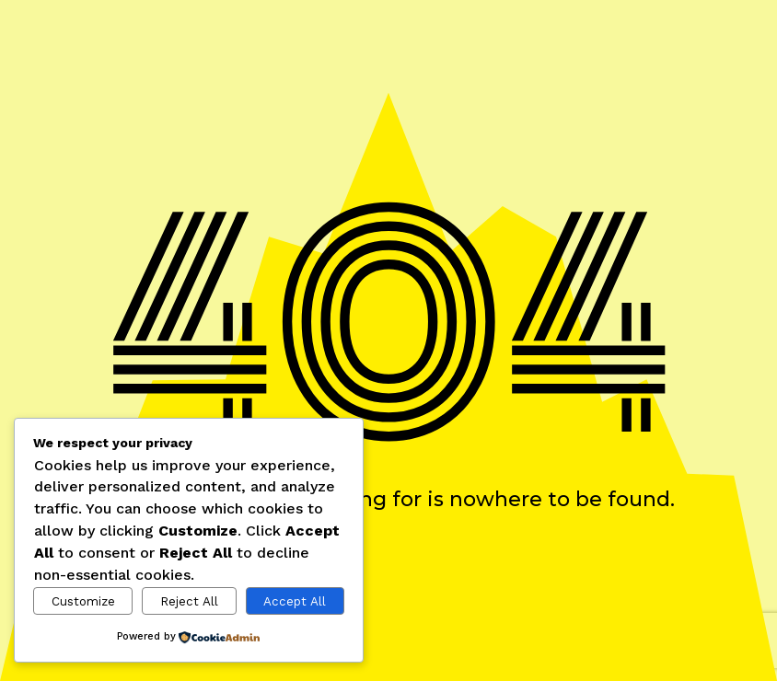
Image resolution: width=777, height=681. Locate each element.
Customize (83, 601)
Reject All (189, 601)
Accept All (294, 601)
